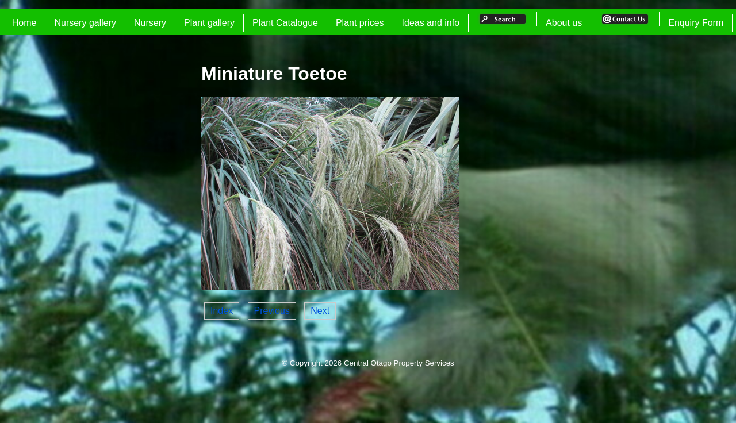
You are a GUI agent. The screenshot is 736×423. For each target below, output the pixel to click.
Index (221, 311)
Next (319, 311)
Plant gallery (209, 23)
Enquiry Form (695, 23)
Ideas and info (431, 23)
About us (564, 23)
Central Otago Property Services (399, 363)
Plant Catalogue (285, 23)
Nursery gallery (85, 23)
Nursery (150, 23)
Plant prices (360, 23)
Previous (272, 311)
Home (24, 23)
